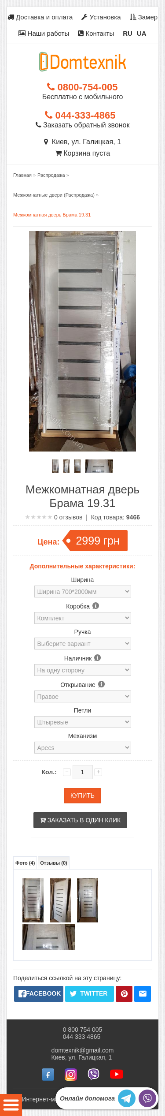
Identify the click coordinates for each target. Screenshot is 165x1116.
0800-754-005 (82, 87)
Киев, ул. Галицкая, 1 (82, 142)
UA (142, 33)
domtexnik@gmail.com (82, 1050)
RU (127, 33)
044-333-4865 (80, 115)
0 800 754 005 (83, 1029)
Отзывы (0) (53, 863)
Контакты (96, 33)
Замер (144, 17)
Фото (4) (25, 863)
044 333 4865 (82, 1036)
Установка (101, 17)
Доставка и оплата (40, 17)
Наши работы (43, 33)
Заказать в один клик (80, 820)
